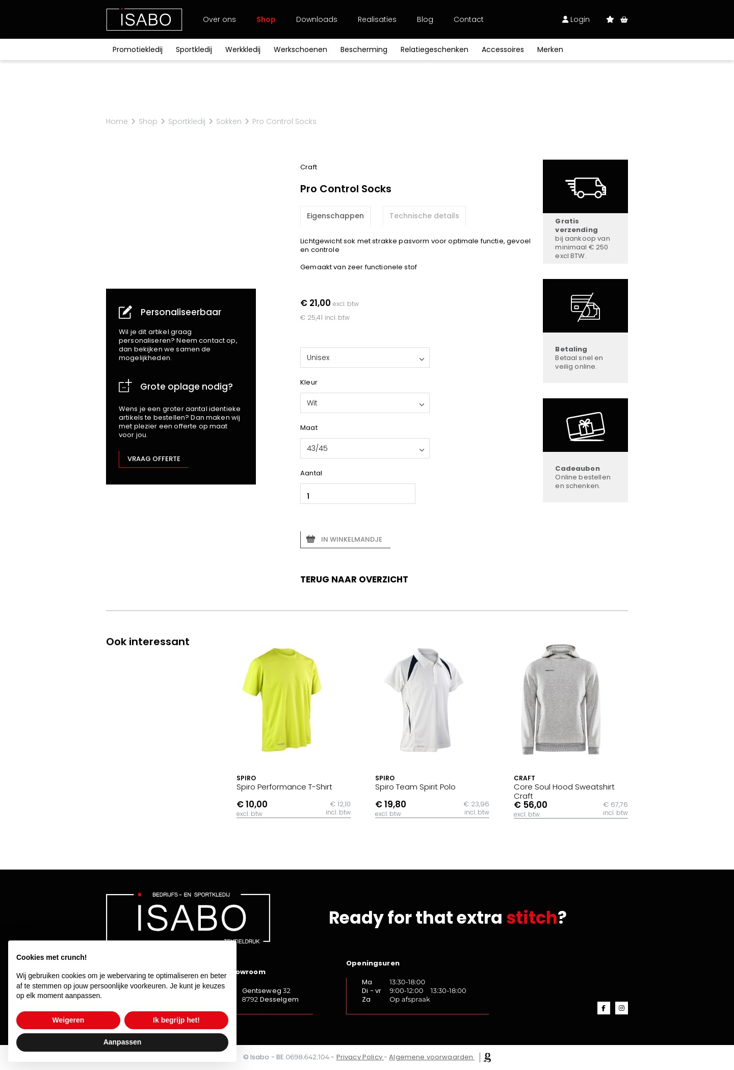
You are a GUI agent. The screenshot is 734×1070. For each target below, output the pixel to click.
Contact (469, 19)
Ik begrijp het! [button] (176, 1020)
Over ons (219, 19)
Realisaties (377, 19)
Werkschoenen (300, 49)
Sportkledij (194, 49)
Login (576, 19)
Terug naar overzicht (354, 579)
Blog (425, 19)
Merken (550, 49)
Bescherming (363, 49)
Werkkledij (242, 49)
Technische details (424, 216)
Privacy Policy (359, 1057)
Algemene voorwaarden (431, 1057)
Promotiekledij (138, 49)
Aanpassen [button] (122, 1042)
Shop (266, 19)
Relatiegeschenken (434, 49)
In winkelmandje (351, 539)
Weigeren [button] (69, 1020)
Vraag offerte (153, 459)
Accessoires (503, 49)
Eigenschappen (335, 216)
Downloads (316, 19)
